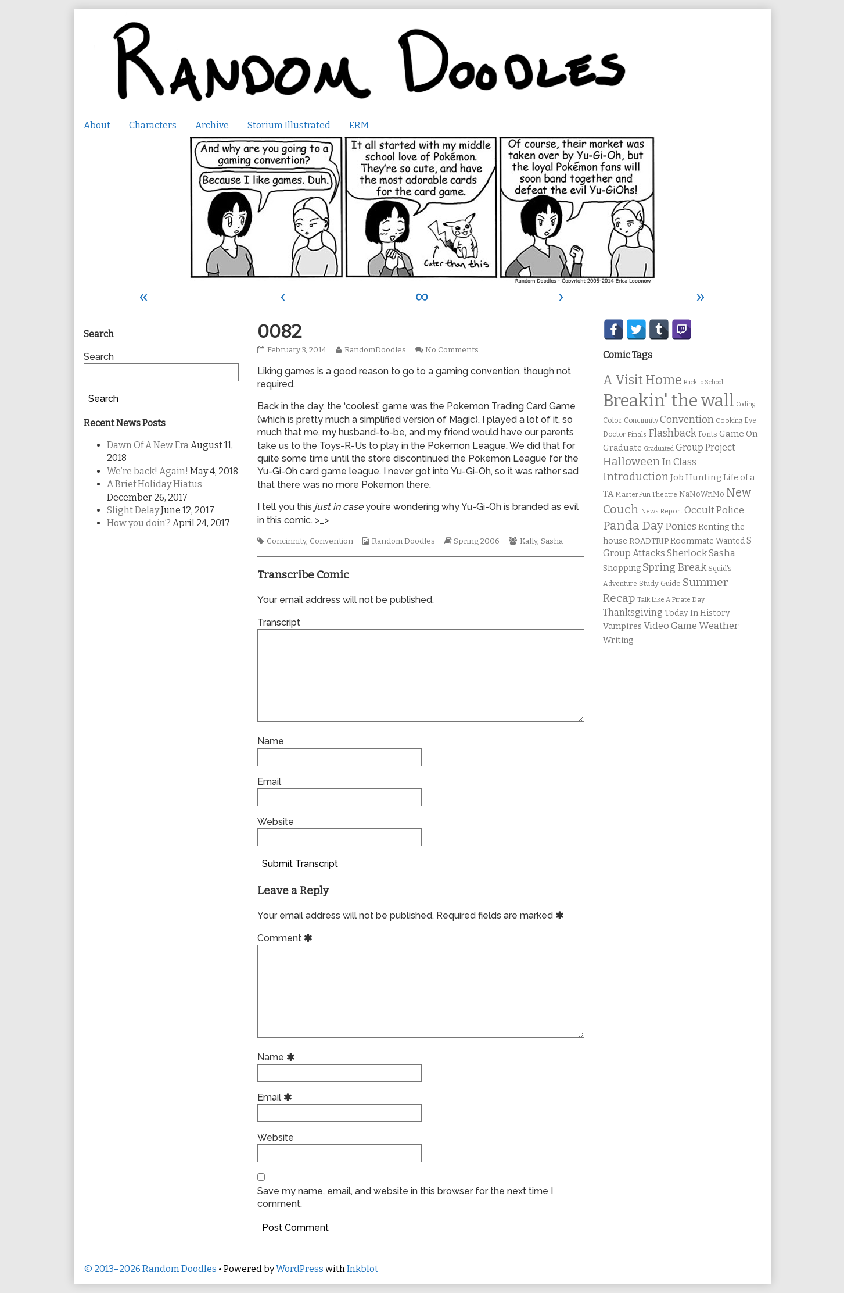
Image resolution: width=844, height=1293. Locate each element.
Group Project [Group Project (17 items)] (705, 447)
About (97, 125)
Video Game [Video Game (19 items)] (670, 625)
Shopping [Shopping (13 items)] (622, 568)
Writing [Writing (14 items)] (618, 640)
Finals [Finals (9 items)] (637, 434)
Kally (528, 541)
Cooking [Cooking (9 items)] (729, 420)
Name (270, 740)
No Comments (452, 350)
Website (275, 821)
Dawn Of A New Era (148, 445)
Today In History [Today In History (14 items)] (697, 613)
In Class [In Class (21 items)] (679, 462)
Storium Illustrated (289, 125)
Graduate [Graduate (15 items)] (622, 447)
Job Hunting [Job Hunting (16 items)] (695, 477)
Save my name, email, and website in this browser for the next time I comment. (405, 1197)
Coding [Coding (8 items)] (745, 404)
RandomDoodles (375, 350)
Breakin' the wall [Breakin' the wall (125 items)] (668, 401)
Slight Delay (133, 510)
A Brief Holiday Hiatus (154, 484)
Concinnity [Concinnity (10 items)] (641, 420)
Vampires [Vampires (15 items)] (622, 626)
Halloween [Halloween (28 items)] (631, 461)
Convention (331, 541)
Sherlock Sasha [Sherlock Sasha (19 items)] (701, 553)
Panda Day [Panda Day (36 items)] (633, 526)
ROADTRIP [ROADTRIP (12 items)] (649, 541)
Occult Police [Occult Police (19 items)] (714, 510)
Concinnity (286, 541)
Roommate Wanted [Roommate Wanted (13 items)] (707, 541)
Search (99, 356)
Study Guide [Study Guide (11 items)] (660, 583)
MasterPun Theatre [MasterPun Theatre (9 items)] (646, 494)
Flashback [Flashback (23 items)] (672, 433)
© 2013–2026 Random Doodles (150, 1268)
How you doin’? (139, 522)
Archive (212, 125)
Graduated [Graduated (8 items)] (659, 448)
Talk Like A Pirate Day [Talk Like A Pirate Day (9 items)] (671, 599)
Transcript (278, 622)
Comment (286, 938)
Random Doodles (403, 541)
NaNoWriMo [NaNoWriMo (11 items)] (701, 494)
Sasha (552, 541)
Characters (153, 125)
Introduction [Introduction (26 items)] (636, 476)
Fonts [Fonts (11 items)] (707, 434)
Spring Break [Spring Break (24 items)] (674, 567)
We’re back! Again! (147, 471)
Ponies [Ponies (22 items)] (680, 526)
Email (269, 781)
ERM (359, 125)
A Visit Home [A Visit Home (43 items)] (642, 380)
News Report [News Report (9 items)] (662, 511)
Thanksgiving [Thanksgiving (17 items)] (633, 612)
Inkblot (362, 1268)
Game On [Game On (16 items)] (738, 433)
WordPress (300, 1268)
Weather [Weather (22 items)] (719, 626)
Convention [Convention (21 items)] (687, 419)
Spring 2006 (477, 541)
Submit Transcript (300, 863)
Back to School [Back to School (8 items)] (703, 382)
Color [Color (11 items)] (612, 420)
